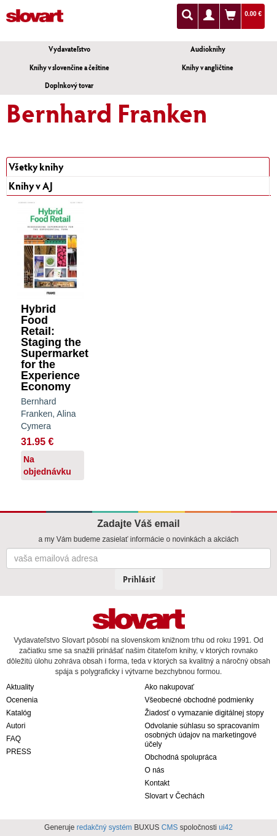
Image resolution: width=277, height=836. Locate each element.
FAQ (13, 738)
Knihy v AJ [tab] (31, 185)
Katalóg (18, 713)
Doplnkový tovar (69, 85)
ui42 (226, 827)
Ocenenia (21, 700)
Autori (15, 725)
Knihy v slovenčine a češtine (69, 67)
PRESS (18, 751)
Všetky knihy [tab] (36, 166)
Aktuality (20, 687)
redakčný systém (104, 827)
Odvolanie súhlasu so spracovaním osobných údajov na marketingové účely (202, 735)
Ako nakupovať (170, 687)
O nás (155, 770)
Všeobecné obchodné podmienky (199, 700)
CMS (170, 827)
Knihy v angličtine (207, 67)
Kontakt (157, 783)
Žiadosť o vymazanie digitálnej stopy (204, 713)
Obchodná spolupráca (181, 757)
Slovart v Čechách (175, 796)
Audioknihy (207, 49)
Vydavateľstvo (69, 49)
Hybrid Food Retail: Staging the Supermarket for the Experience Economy (54, 348)
